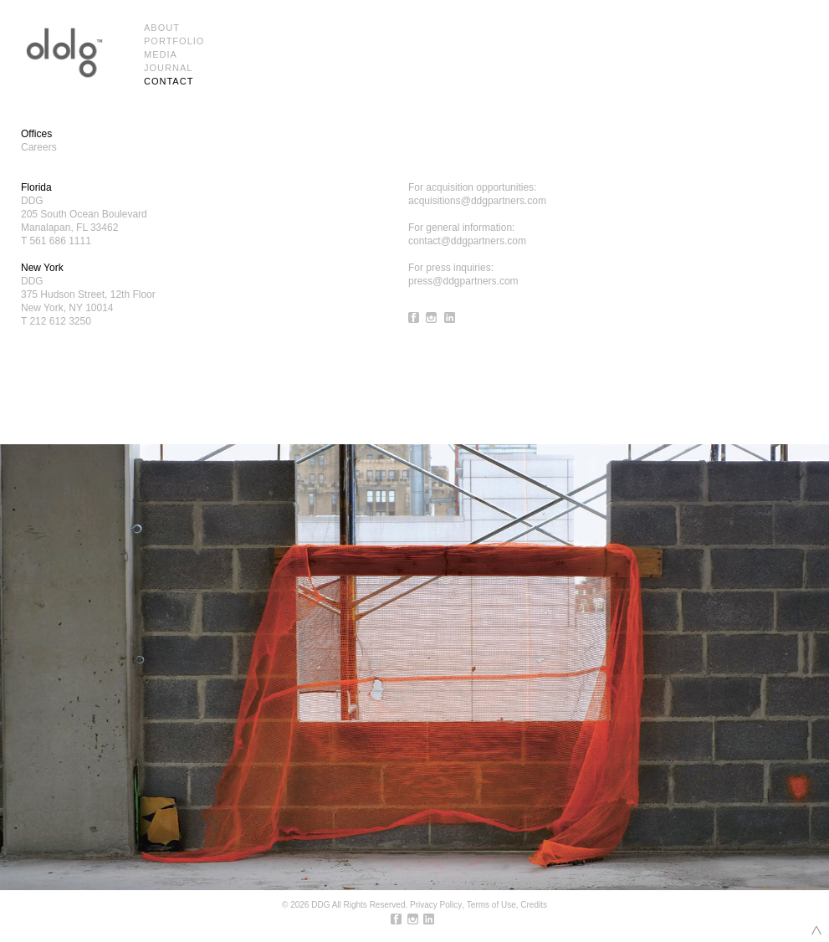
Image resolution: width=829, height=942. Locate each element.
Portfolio (174, 41)
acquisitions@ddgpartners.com (477, 201)
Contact (168, 81)
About (162, 28)
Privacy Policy (436, 904)
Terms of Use (491, 904)
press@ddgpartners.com (463, 281)
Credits (533, 904)
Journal (168, 68)
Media (160, 54)
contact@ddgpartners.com (467, 241)
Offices (36, 134)
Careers (39, 147)
